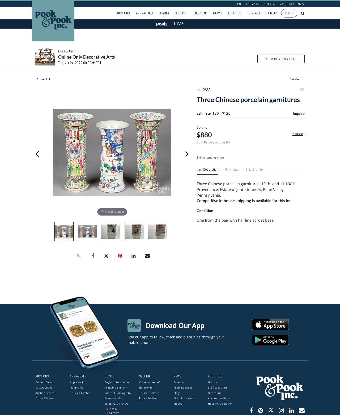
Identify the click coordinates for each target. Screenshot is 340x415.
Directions (214, 392)
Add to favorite (302, 90)
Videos (178, 403)
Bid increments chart (210, 158)
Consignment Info (150, 382)
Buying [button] (164, 13)
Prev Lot (43, 79)
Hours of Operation (220, 403)
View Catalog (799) (281, 59)
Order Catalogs (44, 398)
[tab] (207, 171)
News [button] (217, 13)
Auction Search (45, 392)
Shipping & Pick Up (116, 403)
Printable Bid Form (116, 387)
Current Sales (43, 382)
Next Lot (296, 79)
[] (298, 134)
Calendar (200, 13)
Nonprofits (76, 387)
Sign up (271, 13)
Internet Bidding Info (118, 392)
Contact (254, 13)
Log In (289, 13)
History (212, 382)
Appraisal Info (78, 382)
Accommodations (219, 398)
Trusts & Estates (80, 392)
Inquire (299, 113)
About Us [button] (235, 13)
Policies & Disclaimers (112, 411)
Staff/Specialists (217, 387)
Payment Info (113, 398)
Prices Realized (148, 398)
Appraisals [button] (144, 13)
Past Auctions (43, 387)
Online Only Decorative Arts (86, 57)
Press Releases (183, 387)
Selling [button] (181, 13)
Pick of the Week (184, 398)
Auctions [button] (123, 13)
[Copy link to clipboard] (79, 256)
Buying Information (117, 382)
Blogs (177, 392)
